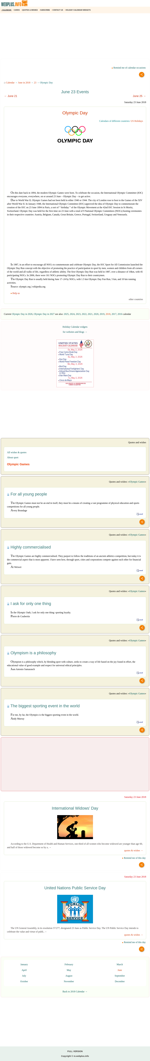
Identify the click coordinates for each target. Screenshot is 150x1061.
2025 (66, 314)
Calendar (10, 82)
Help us (15, 293)
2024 (72, 314)
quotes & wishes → (133, 850)
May (69, 970)
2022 (84, 314)
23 (35, 82)
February (69, 964)
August (68, 975)
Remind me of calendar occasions (129, 67)
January (24, 964)
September (120, 975)
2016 (120, 314)
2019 (102, 314)
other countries (136, 299)
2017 (114, 314)
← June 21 (10, 96)
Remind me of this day (134, 858)
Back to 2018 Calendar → (75, 991)
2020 (96, 314)
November (69, 981)
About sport (12, 457)
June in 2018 (24, 82)
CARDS (16, 10)
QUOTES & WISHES (29, 10)
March (120, 964)
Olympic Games (137, 481)
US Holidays (137, 121)
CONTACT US (57, 10)
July (24, 975)
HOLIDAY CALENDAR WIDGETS (78, 10)
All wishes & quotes (16, 452)
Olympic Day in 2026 (22, 314)
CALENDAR (6, 10)
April (24, 970)
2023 (78, 314)
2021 (90, 314)
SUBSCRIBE (44, 10)
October (24, 981)
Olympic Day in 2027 (44, 314)
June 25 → (139, 96)
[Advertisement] (75, 37)
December (120, 981)
